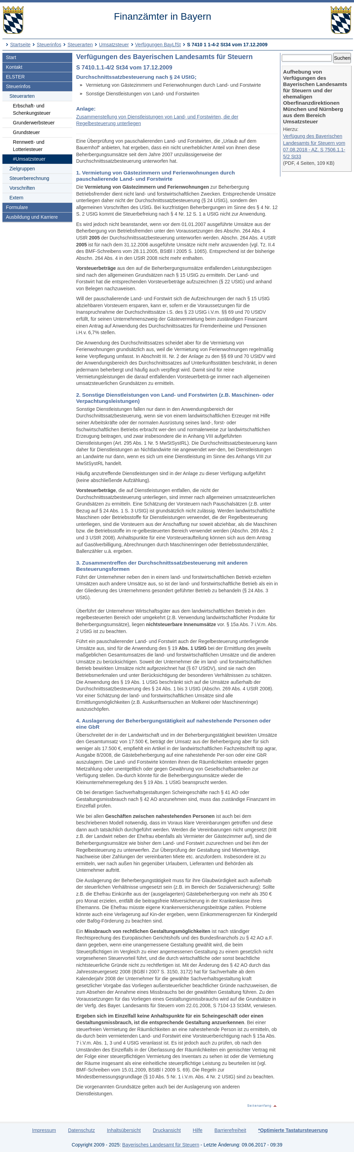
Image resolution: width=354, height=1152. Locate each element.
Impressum (44, 1130)
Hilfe (198, 1130)
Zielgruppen (22, 168)
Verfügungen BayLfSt (158, 44)
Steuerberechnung (29, 178)
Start (11, 57)
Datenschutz (81, 1130)
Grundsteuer (26, 132)
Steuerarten (80, 44)
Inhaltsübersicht (124, 1130)
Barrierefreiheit (230, 1130)
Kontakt (14, 67)
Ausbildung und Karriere (32, 217)
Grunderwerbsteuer (34, 122)
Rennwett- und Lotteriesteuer (28, 145)
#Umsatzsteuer (29, 159)
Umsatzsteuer (114, 44)
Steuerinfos (49, 44)
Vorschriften (22, 188)
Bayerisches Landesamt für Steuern (160, 1145)
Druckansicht (167, 1130)
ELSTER (15, 76)
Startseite (20, 44)
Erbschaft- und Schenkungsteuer (31, 109)
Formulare (17, 207)
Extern (16, 197)
